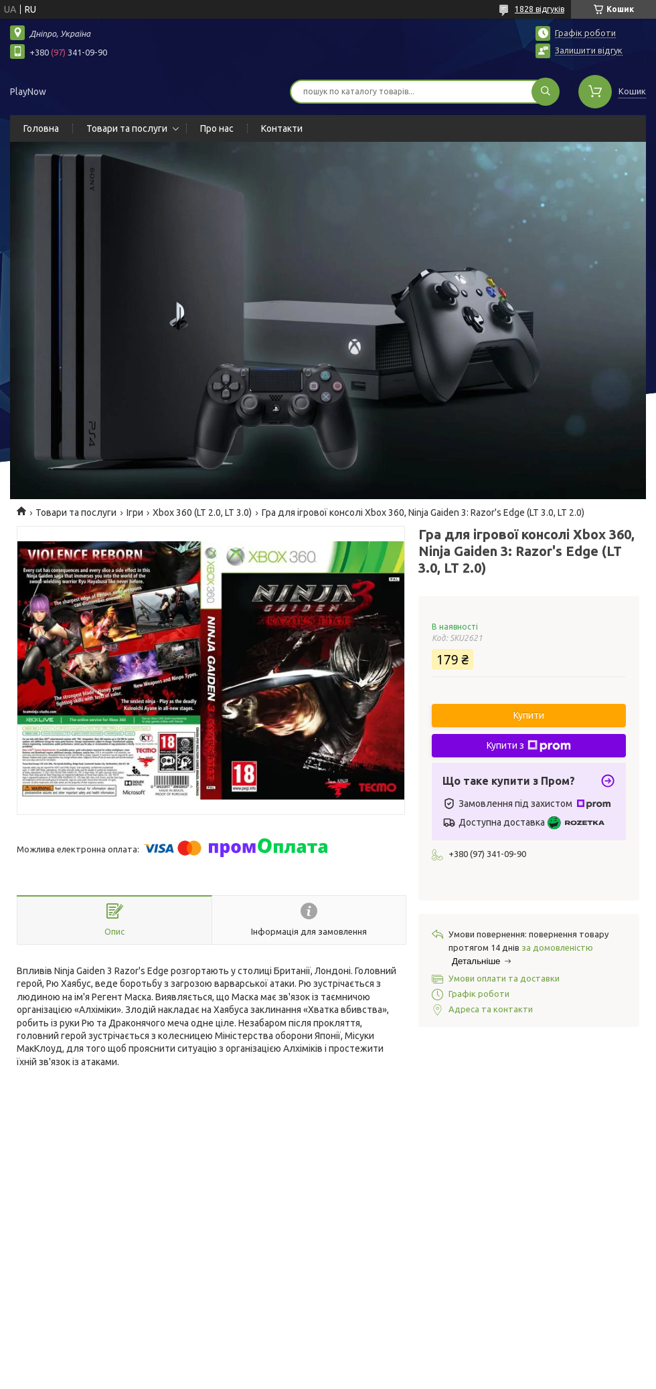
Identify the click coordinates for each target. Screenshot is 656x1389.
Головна (41, 128)
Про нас (217, 128)
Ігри (135, 512)
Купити (528, 715)
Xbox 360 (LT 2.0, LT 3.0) (202, 512)
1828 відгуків (539, 9)
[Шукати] (545, 92)
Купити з (529, 746)
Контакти (282, 128)
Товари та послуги (126, 128)
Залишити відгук (589, 50)
